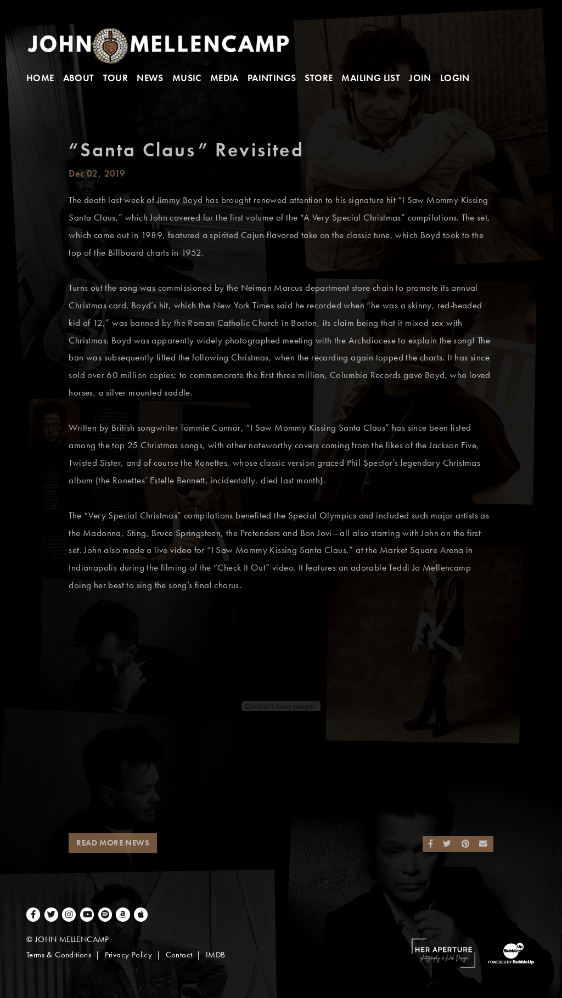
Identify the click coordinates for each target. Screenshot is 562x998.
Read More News (112, 842)
